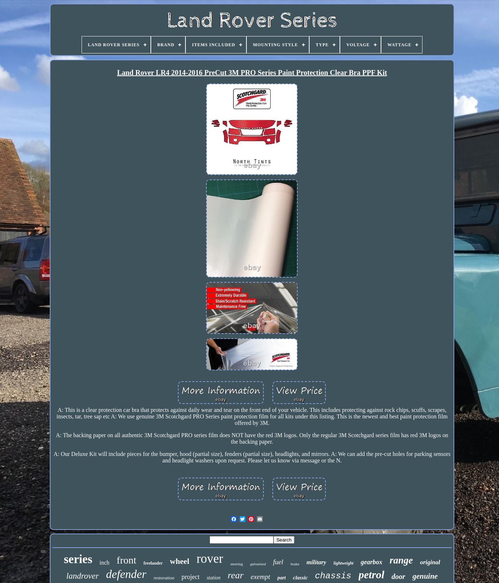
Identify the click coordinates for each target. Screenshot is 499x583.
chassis (333, 576)
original (430, 562)
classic (300, 577)
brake (294, 564)
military (317, 562)
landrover (82, 575)
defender (126, 573)
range (401, 560)
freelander (153, 563)
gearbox (371, 562)
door (398, 576)
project (190, 576)
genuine (425, 576)
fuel (278, 562)
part (281, 577)
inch (105, 563)
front (126, 560)
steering (236, 564)
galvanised (258, 564)
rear (236, 575)
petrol (372, 574)
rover (210, 559)
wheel (179, 561)
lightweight (343, 563)
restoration (164, 577)
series (78, 559)
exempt (260, 576)
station (213, 577)
